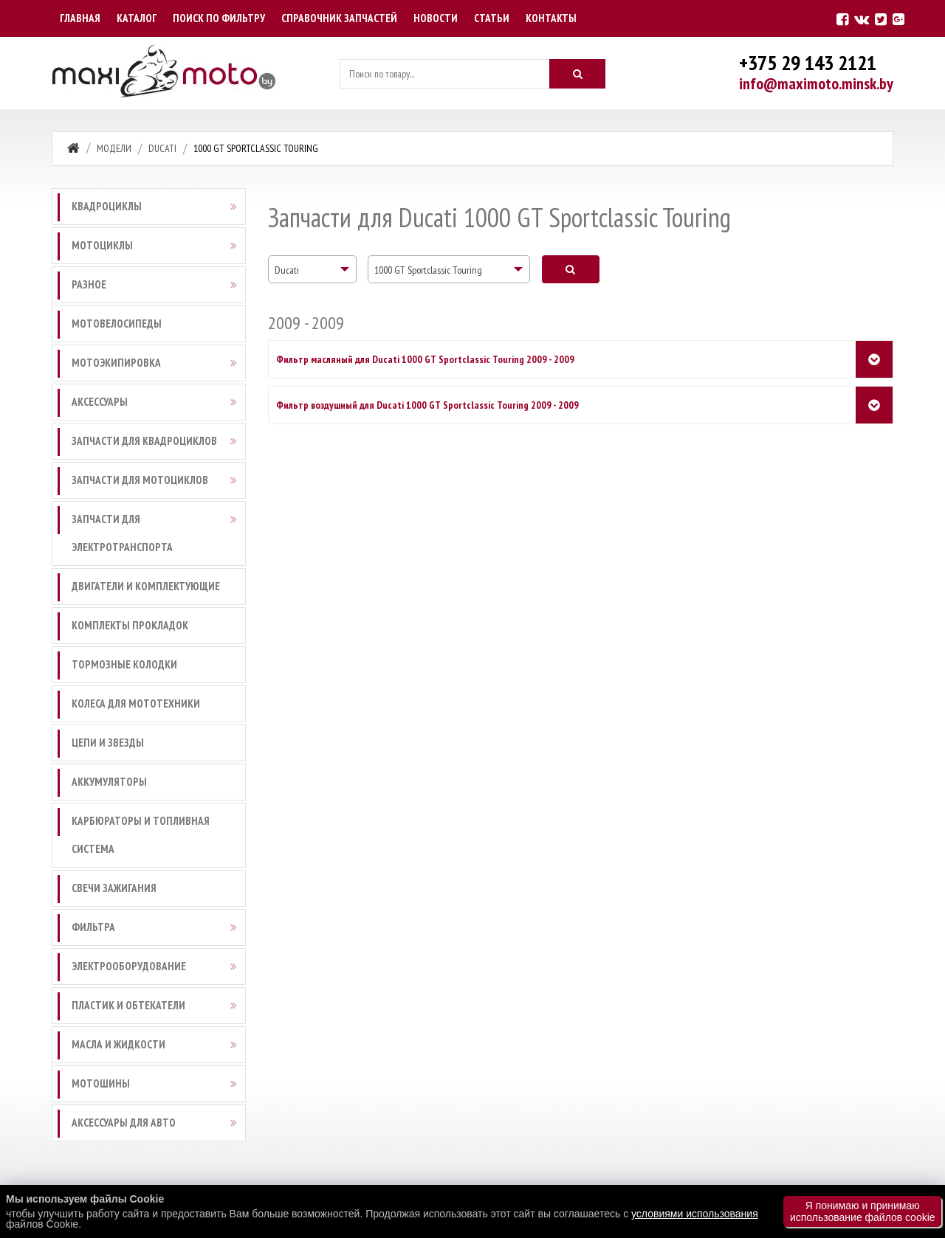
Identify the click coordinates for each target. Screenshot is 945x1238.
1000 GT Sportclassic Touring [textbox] (428, 270)
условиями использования (694, 1214)
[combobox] (312, 269)
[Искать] (577, 74)
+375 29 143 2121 (807, 62)
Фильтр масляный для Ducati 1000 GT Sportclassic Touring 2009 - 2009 (425, 359)
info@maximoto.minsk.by (816, 83)
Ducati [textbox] (287, 270)
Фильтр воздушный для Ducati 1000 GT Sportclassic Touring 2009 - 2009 (427, 405)
